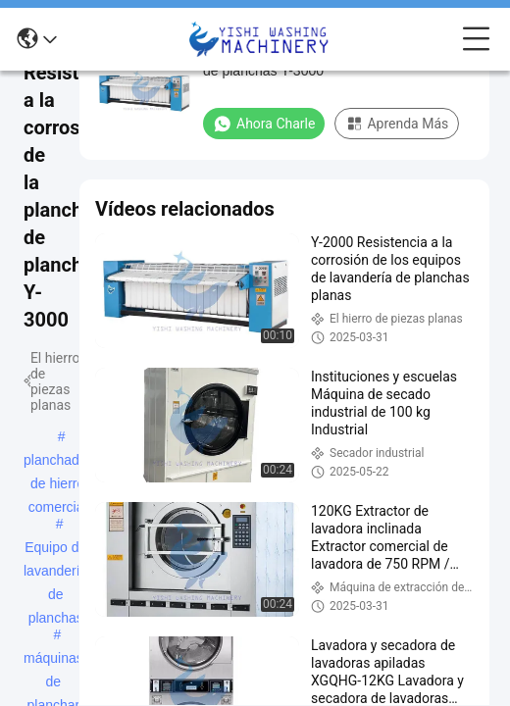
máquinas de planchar (53, 660)
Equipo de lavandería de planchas (55, 549)
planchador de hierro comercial (57, 462)
